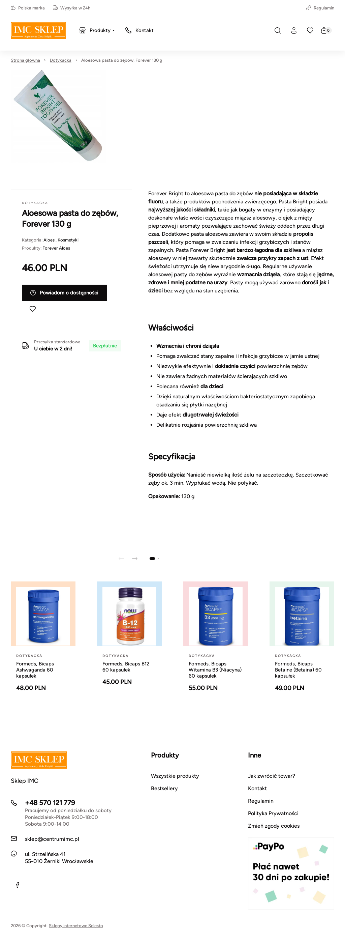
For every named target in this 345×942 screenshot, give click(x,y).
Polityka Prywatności (273, 813)
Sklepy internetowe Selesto (76, 925)
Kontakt (257, 788)
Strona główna (25, 60)
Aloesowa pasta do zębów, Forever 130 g (121, 60)
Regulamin (320, 7)
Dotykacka (60, 60)
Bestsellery (164, 788)
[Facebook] (17, 885)
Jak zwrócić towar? (271, 776)
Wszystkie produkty (175, 776)
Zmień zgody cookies (274, 826)
